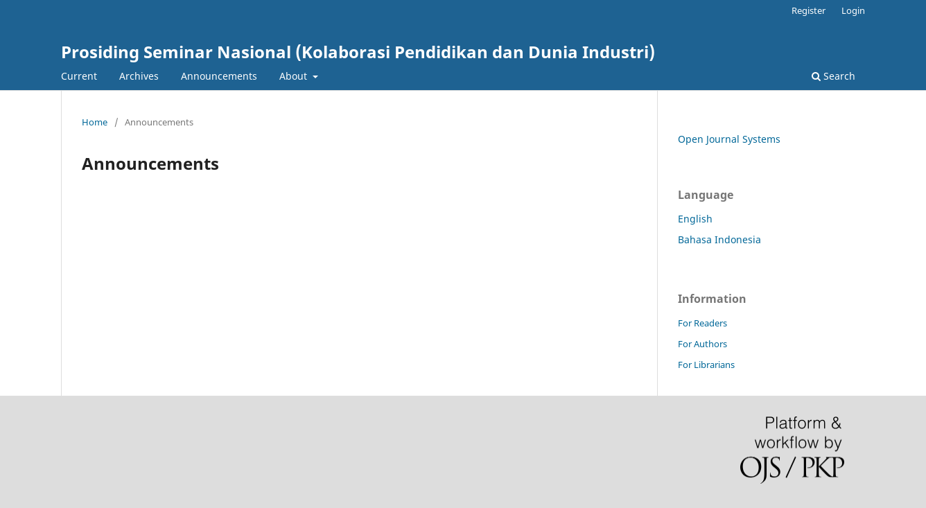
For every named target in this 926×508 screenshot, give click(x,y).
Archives (139, 75)
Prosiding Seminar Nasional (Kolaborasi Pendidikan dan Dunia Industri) (358, 51)
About (294, 75)
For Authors (702, 344)
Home (94, 122)
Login (853, 10)
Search (833, 75)
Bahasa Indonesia (719, 239)
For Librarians (706, 364)
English (695, 218)
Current (79, 75)
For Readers (702, 323)
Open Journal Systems (729, 139)
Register (808, 10)
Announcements (219, 75)
